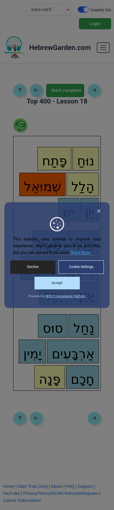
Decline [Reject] (33, 267)
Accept (56, 283)
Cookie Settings (81, 267)
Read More (80, 252)
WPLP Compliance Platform (66, 296)
